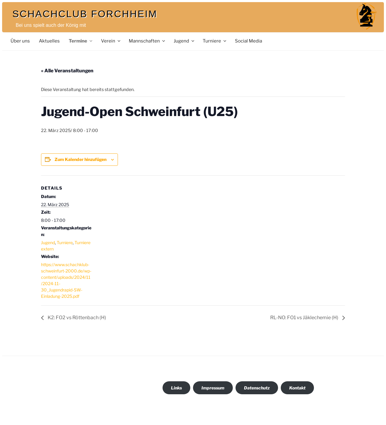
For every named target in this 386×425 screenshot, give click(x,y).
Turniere (215, 41)
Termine (81, 41)
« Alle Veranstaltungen (67, 71)
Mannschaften (147, 41)
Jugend (184, 41)
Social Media (248, 41)
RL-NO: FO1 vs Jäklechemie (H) (304, 317)
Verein (111, 41)
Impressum (212, 387)
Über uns (20, 41)
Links (176, 387)
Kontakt (297, 387)
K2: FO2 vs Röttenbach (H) (76, 317)
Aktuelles (49, 41)
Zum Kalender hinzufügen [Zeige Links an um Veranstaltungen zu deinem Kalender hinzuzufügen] (80, 159)
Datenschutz (257, 387)
